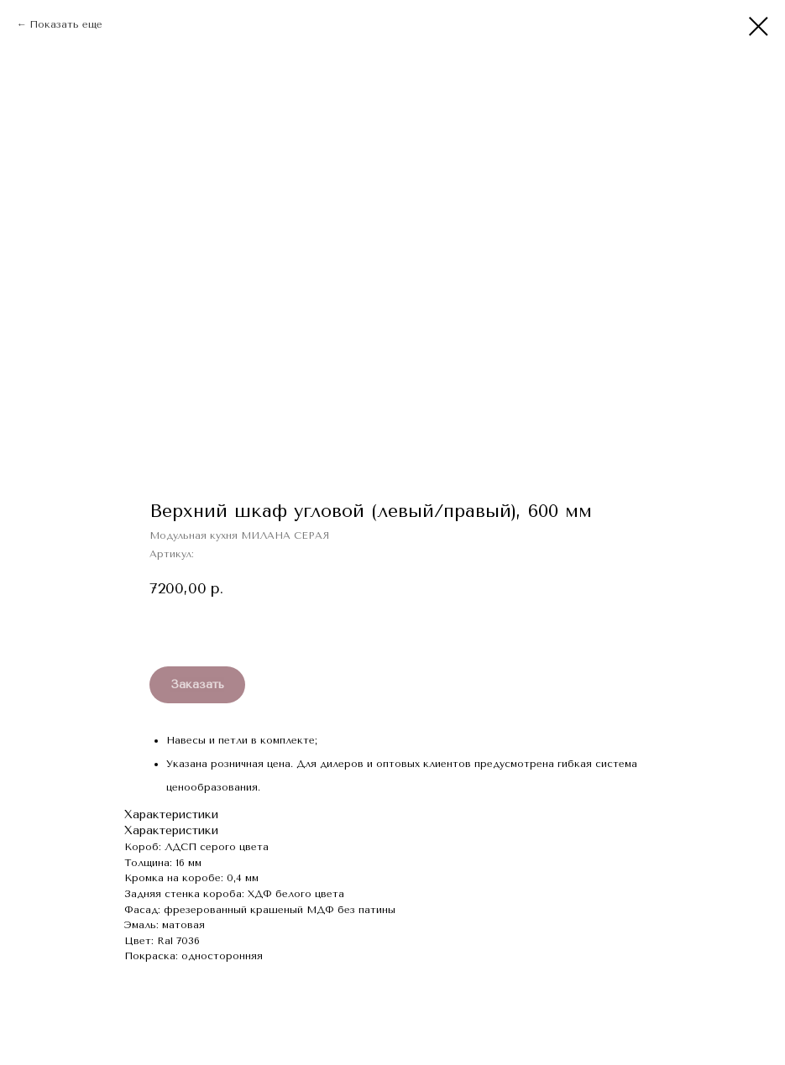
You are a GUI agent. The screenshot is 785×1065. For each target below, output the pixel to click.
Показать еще (65, 24)
